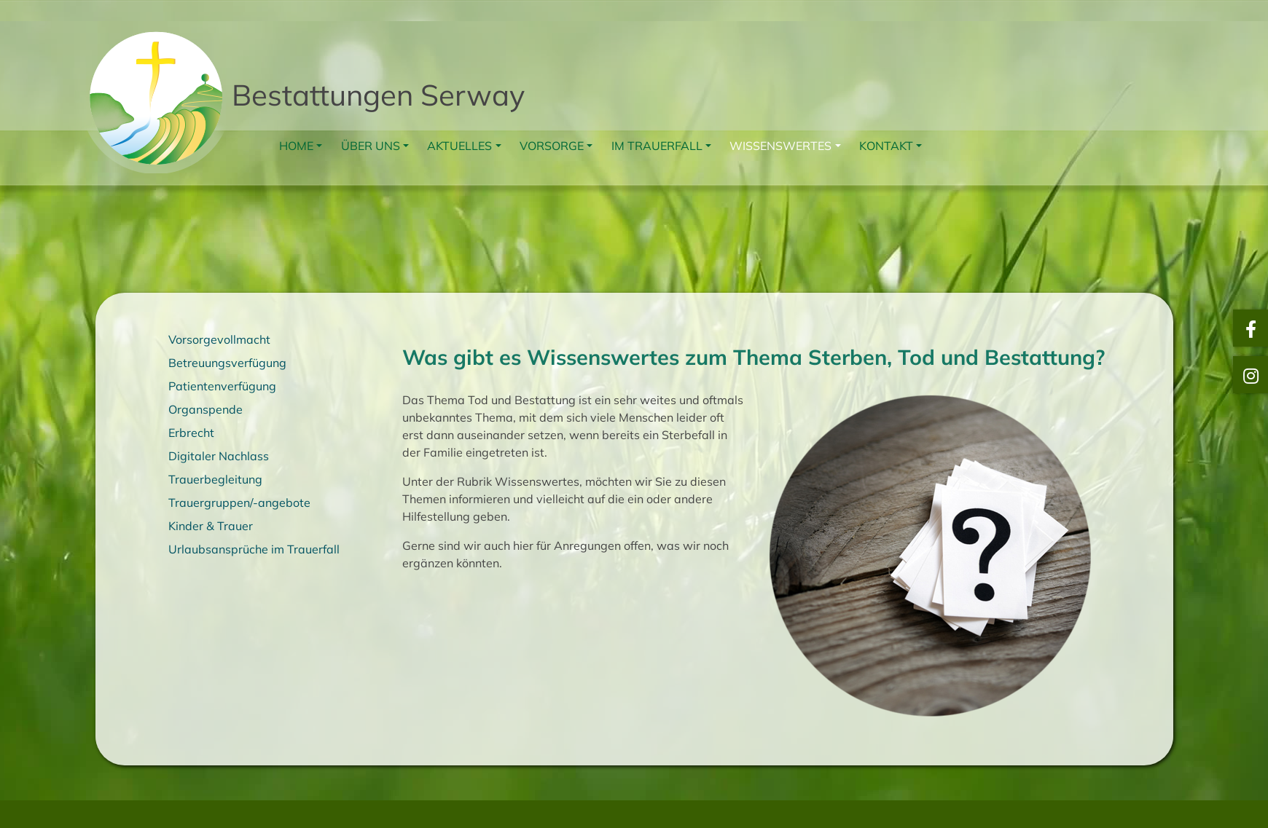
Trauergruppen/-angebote (239, 502)
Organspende (205, 409)
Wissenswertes (780, 145)
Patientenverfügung (222, 386)
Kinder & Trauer (210, 526)
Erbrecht (191, 432)
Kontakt (886, 145)
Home (296, 145)
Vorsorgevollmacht (219, 339)
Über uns (370, 145)
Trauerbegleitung (215, 479)
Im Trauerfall (657, 145)
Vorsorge (552, 145)
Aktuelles (459, 145)
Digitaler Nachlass (218, 456)
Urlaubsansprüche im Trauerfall (254, 549)
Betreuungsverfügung (227, 362)
